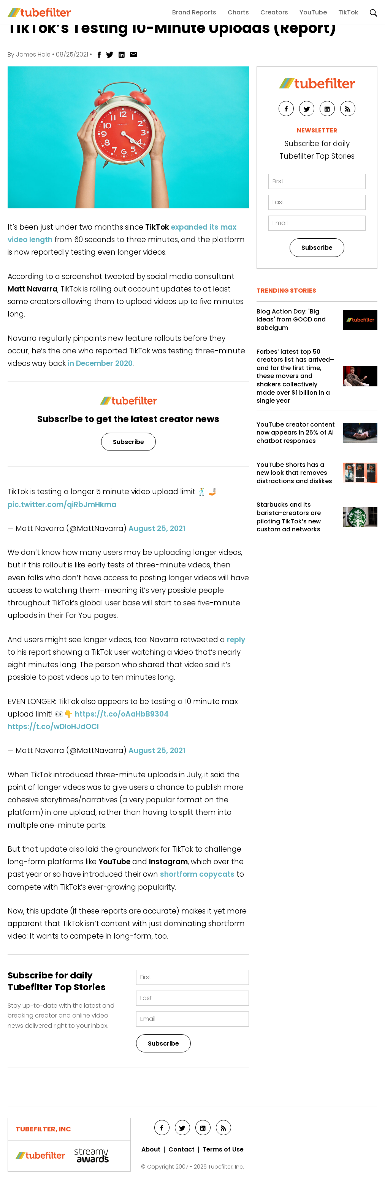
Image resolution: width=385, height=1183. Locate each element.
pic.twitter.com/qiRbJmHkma (62, 504)
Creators (274, 12)
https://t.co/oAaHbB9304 (122, 714)
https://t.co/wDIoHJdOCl (53, 726)
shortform (178, 874)
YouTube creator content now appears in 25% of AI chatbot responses (296, 433)
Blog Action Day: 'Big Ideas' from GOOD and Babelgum (291, 319)
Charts (238, 12)
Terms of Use (223, 1150)
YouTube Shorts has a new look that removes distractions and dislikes (294, 473)
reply (236, 640)
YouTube (313, 12)
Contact (181, 1150)
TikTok (348, 12)
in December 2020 (100, 363)
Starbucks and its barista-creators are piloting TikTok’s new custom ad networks (289, 517)
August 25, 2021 (156, 528)
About (150, 1150)
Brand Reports (194, 12)
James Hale (33, 54)
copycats (216, 874)
